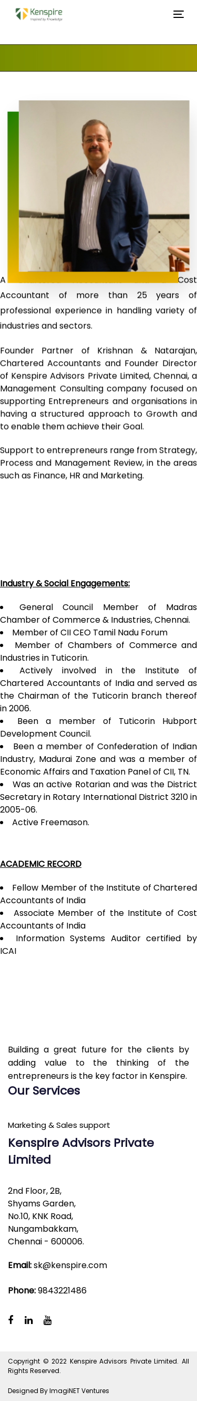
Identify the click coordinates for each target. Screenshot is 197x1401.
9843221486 (62, 1290)
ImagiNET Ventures (79, 1390)
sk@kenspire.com (70, 1265)
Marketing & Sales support (59, 1125)
